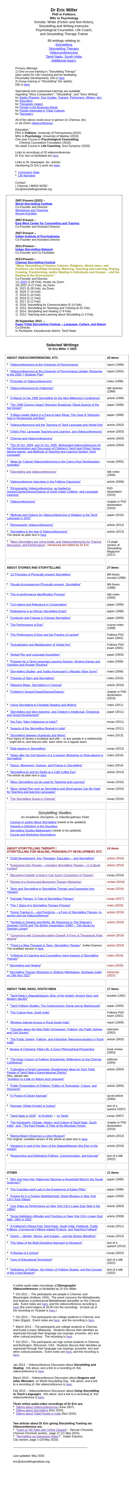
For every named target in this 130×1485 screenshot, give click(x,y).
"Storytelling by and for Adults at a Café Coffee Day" (43, 772)
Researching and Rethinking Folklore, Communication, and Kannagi (54, 1155)
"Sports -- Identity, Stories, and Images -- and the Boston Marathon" (53, 1236)
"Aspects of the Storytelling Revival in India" (38, 728)
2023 (23, 282)
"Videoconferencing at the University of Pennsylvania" (44, 364)
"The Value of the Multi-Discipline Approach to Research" (46, 1242)
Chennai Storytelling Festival (35, 262)
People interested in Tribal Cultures (42, 110)
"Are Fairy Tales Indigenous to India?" (34, 721)
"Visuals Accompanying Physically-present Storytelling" (45, 584)
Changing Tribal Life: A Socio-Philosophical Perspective (58, 1049)
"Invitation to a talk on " (35, 1079)
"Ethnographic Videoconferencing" (31, 524)
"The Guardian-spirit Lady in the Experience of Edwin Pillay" (48, 1189)
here (62, 78)
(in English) (45, 1115)
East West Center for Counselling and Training (47, 223)
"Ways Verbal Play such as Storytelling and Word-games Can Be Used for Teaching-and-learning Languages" (53, 790)
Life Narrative (26, 175)
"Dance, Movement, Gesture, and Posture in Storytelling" (46, 765)
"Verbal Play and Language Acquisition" (35, 654)
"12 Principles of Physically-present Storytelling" (40, 574)
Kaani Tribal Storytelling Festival (60, 324)
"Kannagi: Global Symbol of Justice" (33, 1105)
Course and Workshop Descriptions (32, 834)
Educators (25, 100)
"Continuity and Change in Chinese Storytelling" (40, 617)
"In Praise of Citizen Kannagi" (29, 1095)
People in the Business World (38, 107)
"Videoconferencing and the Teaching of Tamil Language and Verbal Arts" (57, 424)
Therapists (26, 104)
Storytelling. (64, 44)
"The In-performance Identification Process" (37, 594)
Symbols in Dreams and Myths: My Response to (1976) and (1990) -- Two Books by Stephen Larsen (51, 925)
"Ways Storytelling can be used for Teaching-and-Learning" (47, 782)
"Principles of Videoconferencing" (31, 381)
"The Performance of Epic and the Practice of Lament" (44, 634)
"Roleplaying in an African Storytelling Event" (38, 611)
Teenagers (26, 113)
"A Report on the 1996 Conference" (55, 398)
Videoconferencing (64, 52)
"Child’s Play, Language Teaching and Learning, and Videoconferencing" (56, 431)
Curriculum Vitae (28, 172)
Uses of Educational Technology (31, 1259)
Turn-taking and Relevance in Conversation (38, 604)
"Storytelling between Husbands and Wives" (38, 735)
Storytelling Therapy (64, 48)
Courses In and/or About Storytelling (33, 822)
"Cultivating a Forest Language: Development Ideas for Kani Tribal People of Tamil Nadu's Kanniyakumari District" (51, 1071)
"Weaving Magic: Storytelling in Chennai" (36, 685)
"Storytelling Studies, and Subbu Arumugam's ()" (54, 671)
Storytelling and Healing (25, 965)
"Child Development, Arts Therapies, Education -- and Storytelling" (52, 858)
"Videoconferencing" (23, 501)
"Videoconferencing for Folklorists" (32, 388)
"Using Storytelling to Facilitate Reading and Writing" (43, 704)
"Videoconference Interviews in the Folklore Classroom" (45, 481)
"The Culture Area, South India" (30, 1012)
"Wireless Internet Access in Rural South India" (40, 1022)
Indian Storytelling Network (34, 249)
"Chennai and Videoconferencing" (31, 438)
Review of (16, 1049)
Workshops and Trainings (31, 210)
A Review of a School (24, 1253)
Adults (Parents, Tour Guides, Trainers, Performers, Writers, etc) (60, 97)
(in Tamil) (62, 1115)
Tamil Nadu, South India (64, 56)
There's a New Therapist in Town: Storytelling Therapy (45, 945)
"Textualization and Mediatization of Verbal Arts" (40, 644)
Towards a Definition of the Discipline (33, 826)
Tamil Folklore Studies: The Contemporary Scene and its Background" (55, 1005)
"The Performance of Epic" (27, 624)
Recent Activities (26, 213)
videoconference (42, 123)
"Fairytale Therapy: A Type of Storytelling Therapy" (42, 898)
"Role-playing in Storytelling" (28, 748)
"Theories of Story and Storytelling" (32, 678)
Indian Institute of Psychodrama (37, 236)
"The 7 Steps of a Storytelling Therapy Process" (40, 905)
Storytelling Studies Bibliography (30, 830)
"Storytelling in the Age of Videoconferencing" (39, 531)
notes (38, 104)
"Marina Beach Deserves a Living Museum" (37, 1135)
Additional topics (63, 60)
